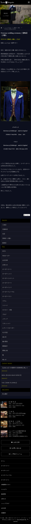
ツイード (5, 305)
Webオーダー (6, 255)
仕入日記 (5, 332)
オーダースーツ (7, 283)
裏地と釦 (5, 350)
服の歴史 (5, 341)
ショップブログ (7, 27)
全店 (3, 234)
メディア (5, 319)
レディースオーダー (8, 328)
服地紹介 (5, 346)
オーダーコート (7, 269)
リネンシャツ (6, 323)
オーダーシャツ (7, 273)
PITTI (4, 251)
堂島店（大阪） (17, 27)
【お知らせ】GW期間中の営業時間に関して (15, 367)
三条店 (4, 225)
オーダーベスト (7, 296)
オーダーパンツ (7, 287)
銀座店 (4, 243)
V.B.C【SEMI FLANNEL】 (9, 382)
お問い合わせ (15, 448)
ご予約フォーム (15, 454)
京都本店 (5, 229)
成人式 (4, 337)
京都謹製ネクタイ (5, 484)
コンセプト (4, 489)
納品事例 (3, 494)
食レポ (4, 359)
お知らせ (5, 264)
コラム (4, 301)
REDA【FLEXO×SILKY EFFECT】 (12, 375)
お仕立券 (5, 260)
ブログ (18, 39)
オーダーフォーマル (8, 292)
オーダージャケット (8, 278)
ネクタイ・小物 (7, 310)
